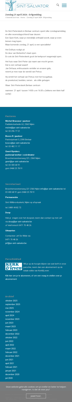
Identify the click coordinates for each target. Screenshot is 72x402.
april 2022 (9, 345)
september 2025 (12, 304)
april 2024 (9, 315)
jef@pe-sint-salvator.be (16, 243)
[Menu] (63, 5)
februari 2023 (11, 330)
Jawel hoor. (36, 395)
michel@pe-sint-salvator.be (17, 127)
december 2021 (12, 356)
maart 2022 (10, 348)
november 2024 (12, 312)
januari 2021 (10, 371)
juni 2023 (9, 323)
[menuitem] (56, 5)
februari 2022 (11, 352)
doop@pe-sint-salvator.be (20, 221)
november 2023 (12, 319)
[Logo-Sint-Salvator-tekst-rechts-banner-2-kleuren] (29, 5)
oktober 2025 (11, 300)
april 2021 (9, 363)
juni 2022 (9, 341)
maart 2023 (10, 326)
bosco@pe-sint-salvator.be (17, 143)
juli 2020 (9, 378)
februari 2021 (11, 367)
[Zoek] (56, 5)
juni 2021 (9, 359)
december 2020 (12, 374)
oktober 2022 (11, 337)
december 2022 (12, 334)
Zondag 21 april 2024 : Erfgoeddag (23, 14)
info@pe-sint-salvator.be (51, 189)
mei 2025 (9, 308)
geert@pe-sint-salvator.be (17, 161)
